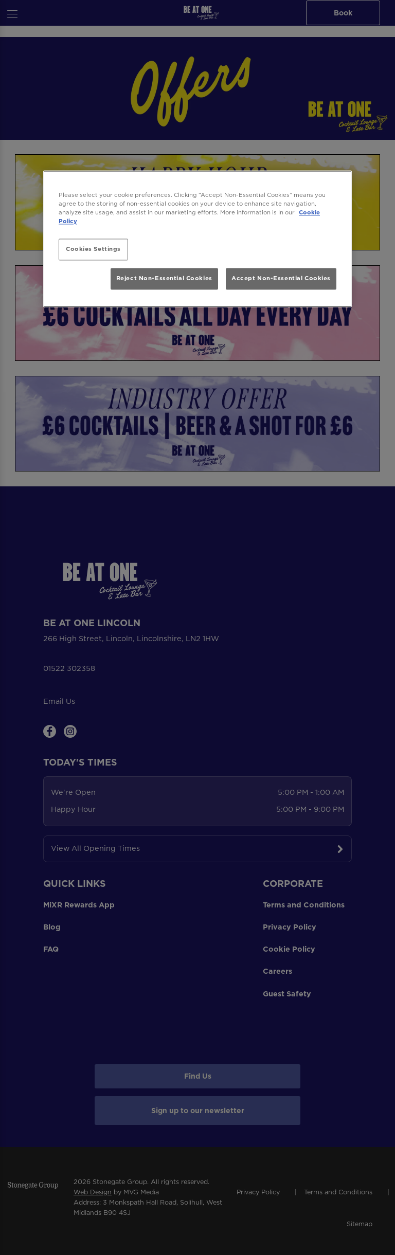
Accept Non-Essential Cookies (281, 278)
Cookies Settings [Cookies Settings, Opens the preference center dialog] (93, 249)
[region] (197, 239)
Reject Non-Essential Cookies (164, 278)
